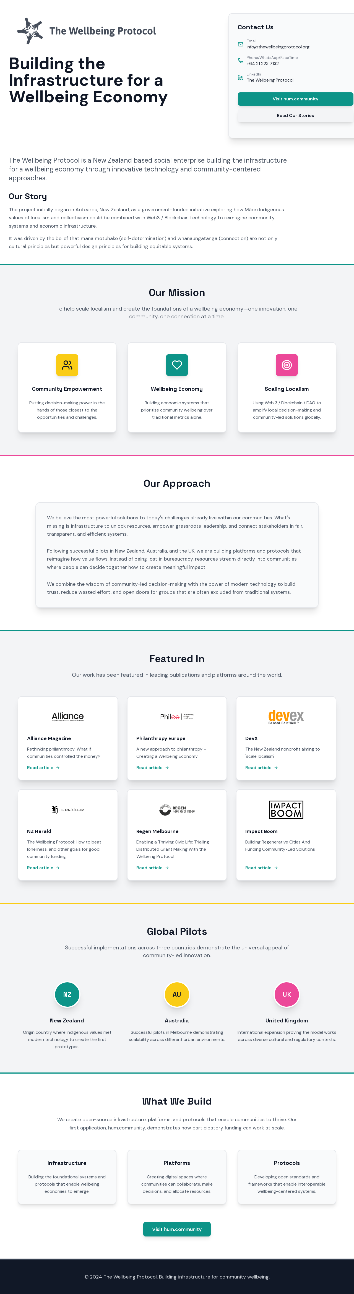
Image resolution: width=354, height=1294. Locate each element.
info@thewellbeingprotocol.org (278, 47)
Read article (43, 767)
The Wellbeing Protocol (270, 80)
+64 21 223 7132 (263, 63)
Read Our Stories (295, 115)
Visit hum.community (295, 99)
